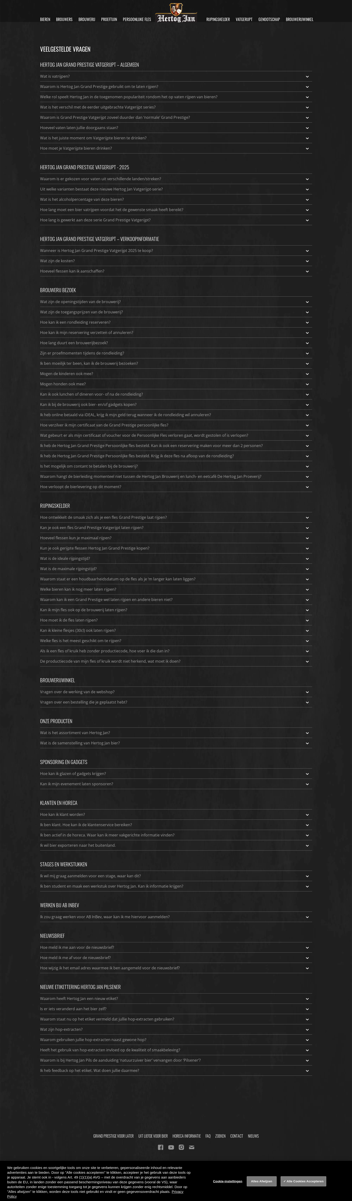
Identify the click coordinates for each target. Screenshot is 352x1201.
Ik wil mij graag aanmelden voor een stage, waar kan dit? (175, 876)
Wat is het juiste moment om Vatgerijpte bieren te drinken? (175, 138)
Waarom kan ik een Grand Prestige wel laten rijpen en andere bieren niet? (175, 599)
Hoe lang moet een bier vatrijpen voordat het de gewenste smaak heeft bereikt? (175, 210)
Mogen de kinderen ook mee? (175, 374)
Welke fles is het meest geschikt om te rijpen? (175, 641)
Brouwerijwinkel (299, 19)
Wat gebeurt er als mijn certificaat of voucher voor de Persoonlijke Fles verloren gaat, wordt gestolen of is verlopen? (175, 435)
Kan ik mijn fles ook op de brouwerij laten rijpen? (175, 610)
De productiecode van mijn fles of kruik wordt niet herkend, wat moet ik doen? (175, 661)
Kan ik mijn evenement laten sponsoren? (175, 784)
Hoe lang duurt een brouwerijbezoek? (175, 343)
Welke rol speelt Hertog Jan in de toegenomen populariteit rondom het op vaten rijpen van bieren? (175, 97)
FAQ (207, 1136)
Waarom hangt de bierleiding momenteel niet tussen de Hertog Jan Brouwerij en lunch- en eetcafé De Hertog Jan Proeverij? (175, 476)
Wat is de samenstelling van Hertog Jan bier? (175, 743)
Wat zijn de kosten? (175, 261)
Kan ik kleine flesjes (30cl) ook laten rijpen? (175, 630)
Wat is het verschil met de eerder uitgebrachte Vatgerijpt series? (175, 107)
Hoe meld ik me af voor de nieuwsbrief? (175, 958)
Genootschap (269, 19)
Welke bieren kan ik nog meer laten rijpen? (175, 589)
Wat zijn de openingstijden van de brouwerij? (175, 302)
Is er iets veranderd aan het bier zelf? (175, 1009)
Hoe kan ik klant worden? (175, 814)
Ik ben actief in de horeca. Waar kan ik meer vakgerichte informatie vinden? (175, 835)
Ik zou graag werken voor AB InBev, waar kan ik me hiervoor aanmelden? (175, 917)
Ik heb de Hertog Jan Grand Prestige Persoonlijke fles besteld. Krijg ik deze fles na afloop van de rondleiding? (175, 456)
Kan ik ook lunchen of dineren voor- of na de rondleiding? (175, 394)
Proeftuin (109, 19)
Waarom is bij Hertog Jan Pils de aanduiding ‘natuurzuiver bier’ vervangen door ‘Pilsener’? (175, 1060)
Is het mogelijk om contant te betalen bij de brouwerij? (175, 466)
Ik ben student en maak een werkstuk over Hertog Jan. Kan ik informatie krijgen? (175, 886)
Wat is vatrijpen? (175, 76)
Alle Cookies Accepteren (305, 1181)
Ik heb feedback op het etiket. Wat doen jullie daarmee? (175, 1070)
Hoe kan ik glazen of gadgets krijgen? (175, 773)
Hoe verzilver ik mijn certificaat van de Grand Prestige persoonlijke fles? (175, 425)
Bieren (45, 19)
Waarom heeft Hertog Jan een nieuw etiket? (175, 998)
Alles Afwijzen (261, 1181)
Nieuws (253, 1136)
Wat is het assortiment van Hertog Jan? (175, 733)
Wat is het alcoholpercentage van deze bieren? (175, 199)
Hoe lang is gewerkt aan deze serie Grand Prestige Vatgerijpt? (175, 220)
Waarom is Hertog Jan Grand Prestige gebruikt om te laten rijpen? (175, 86)
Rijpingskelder (218, 19)
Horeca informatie (187, 1136)
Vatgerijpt (244, 19)
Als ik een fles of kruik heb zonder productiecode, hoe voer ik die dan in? (175, 651)
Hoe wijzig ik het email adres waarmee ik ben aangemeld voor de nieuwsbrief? (175, 968)
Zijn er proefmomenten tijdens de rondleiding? (175, 353)
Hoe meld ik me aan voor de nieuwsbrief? (175, 947)
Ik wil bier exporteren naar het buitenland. (175, 845)
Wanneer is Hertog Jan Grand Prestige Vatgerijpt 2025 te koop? (175, 250)
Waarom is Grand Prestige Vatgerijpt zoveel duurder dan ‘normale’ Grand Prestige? (175, 117)
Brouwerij (87, 19)
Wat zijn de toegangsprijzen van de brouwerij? (175, 312)
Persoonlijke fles (137, 19)
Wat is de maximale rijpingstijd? (175, 569)
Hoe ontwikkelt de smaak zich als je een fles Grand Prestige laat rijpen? (175, 517)
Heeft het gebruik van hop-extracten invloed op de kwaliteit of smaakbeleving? (175, 1050)
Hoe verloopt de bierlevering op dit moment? (175, 487)
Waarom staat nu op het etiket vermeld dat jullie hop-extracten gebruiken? (175, 1019)
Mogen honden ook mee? (175, 384)
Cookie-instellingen (227, 1181)
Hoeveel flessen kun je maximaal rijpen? (175, 538)
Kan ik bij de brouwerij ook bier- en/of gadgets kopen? (175, 404)
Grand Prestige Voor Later (113, 1136)
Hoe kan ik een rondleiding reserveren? (175, 322)
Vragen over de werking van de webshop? (175, 692)
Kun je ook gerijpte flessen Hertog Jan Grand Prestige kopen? (175, 548)
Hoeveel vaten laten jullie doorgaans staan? (175, 128)
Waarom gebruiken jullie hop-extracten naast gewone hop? (175, 1040)
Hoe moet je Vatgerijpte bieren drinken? (175, 148)
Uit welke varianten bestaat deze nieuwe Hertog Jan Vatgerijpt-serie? (175, 189)
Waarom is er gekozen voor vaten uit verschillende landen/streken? (175, 179)
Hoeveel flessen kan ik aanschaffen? (175, 271)
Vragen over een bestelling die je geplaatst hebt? (175, 702)
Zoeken (220, 1136)
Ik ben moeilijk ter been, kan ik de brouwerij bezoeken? (175, 363)
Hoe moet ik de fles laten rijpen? (175, 620)
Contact (236, 1136)
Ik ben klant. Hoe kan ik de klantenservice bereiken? (175, 825)
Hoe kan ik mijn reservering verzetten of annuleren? (175, 332)
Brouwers (64, 19)
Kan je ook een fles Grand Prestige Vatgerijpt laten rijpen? (175, 527)
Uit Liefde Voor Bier (153, 1136)
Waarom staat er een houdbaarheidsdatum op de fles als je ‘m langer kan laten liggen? (175, 579)
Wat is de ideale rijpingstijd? (175, 558)
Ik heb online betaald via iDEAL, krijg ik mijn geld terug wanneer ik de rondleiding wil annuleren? (175, 415)
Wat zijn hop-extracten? (175, 1029)
